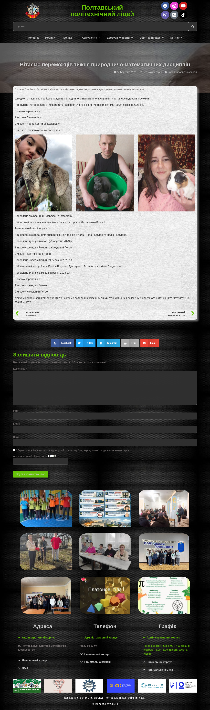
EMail (25, 668)
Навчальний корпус (35, 660)
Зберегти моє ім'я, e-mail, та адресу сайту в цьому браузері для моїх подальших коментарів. (73, 450)
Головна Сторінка (25, 89)
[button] (62, 343)
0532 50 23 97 (88, 645)
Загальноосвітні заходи (182, 72)
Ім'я (16, 410)
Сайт (16, 437)
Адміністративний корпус (38, 637)
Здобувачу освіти (120, 37)
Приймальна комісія (97, 662)
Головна (33, 37)
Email (17, 424)
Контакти (176, 37)
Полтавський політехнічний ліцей (102, 10)
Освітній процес (151, 37)
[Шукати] (193, 26)
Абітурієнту (91, 37)
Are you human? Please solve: (40, 460)
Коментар (20, 368)
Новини (50, 37)
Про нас (68, 37)
